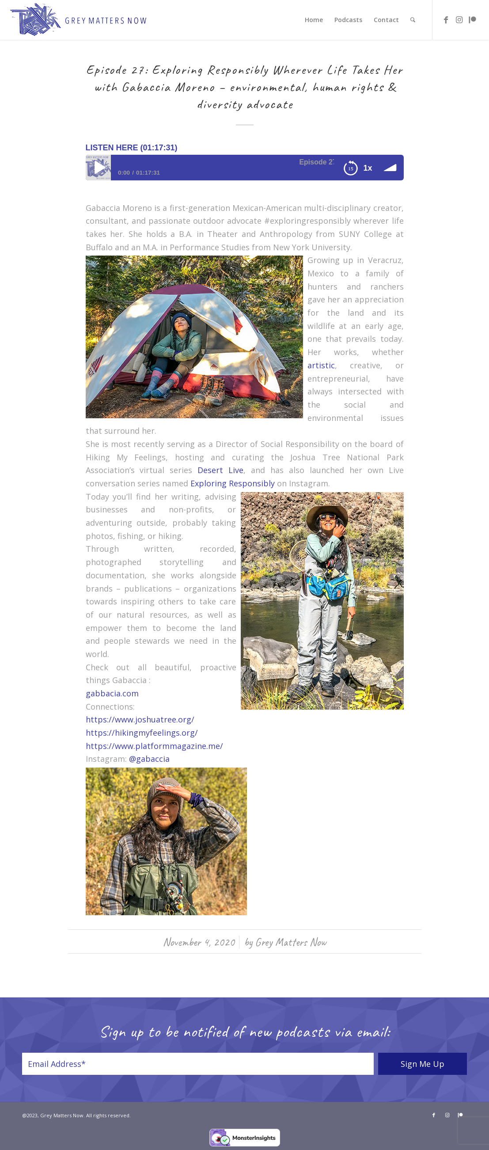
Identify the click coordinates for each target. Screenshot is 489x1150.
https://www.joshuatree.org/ (140, 719)
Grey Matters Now (290, 942)
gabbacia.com (112, 693)
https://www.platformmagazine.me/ (154, 746)
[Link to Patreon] (472, 19)
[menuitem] (314, 20)
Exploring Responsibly (232, 483)
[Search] (413, 20)
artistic (321, 365)
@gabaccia (149, 758)
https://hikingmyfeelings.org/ (142, 732)
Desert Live (220, 470)
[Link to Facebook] (446, 19)
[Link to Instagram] (459, 19)
